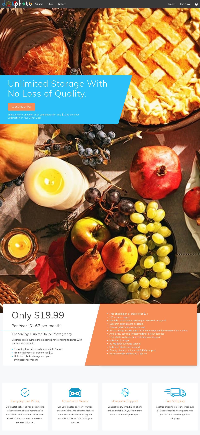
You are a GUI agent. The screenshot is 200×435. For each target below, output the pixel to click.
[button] (196, 4)
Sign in (171, 3)
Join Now (185, 3)
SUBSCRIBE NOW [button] (21, 106)
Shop (50, 3)
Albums (39, 3)
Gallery (62, 3)
